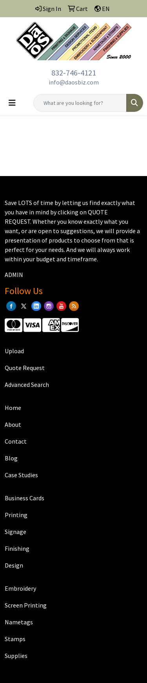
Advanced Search (27, 384)
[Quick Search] (80, 103)
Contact (16, 441)
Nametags (19, 622)
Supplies (16, 656)
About (13, 424)
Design (14, 565)
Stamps (15, 639)
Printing (16, 515)
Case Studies (21, 475)
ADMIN (14, 275)
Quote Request (25, 368)
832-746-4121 (73, 72)
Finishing (17, 548)
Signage (15, 532)
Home (13, 408)
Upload (14, 351)
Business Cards (24, 498)
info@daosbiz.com (74, 82)
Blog (11, 458)
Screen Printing (26, 605)
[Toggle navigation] (12, 102)
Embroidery (20, 588)
